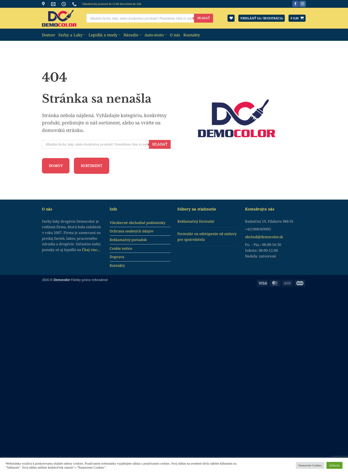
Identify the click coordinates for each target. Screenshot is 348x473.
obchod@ (253, 236)
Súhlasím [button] (334, 465)
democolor (270, 236)
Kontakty (191, 34)
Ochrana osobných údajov (132, 231)
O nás (175, 34)
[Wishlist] (231, 18)
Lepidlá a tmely (104, 34)
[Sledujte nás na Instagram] (302, 4)
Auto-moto (155, 34)
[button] (297, 18)
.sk (281, 236)
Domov (48, 34)
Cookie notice (121, 248)
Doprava (117, 256)
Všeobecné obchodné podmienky (137, 222)
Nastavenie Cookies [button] (310, 465)
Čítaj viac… (91, 249)
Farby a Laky (71, 34)
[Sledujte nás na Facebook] (295, 4)
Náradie (132, 34)
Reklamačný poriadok (128, 239)
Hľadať (203, 18)
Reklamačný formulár (196, 221)
